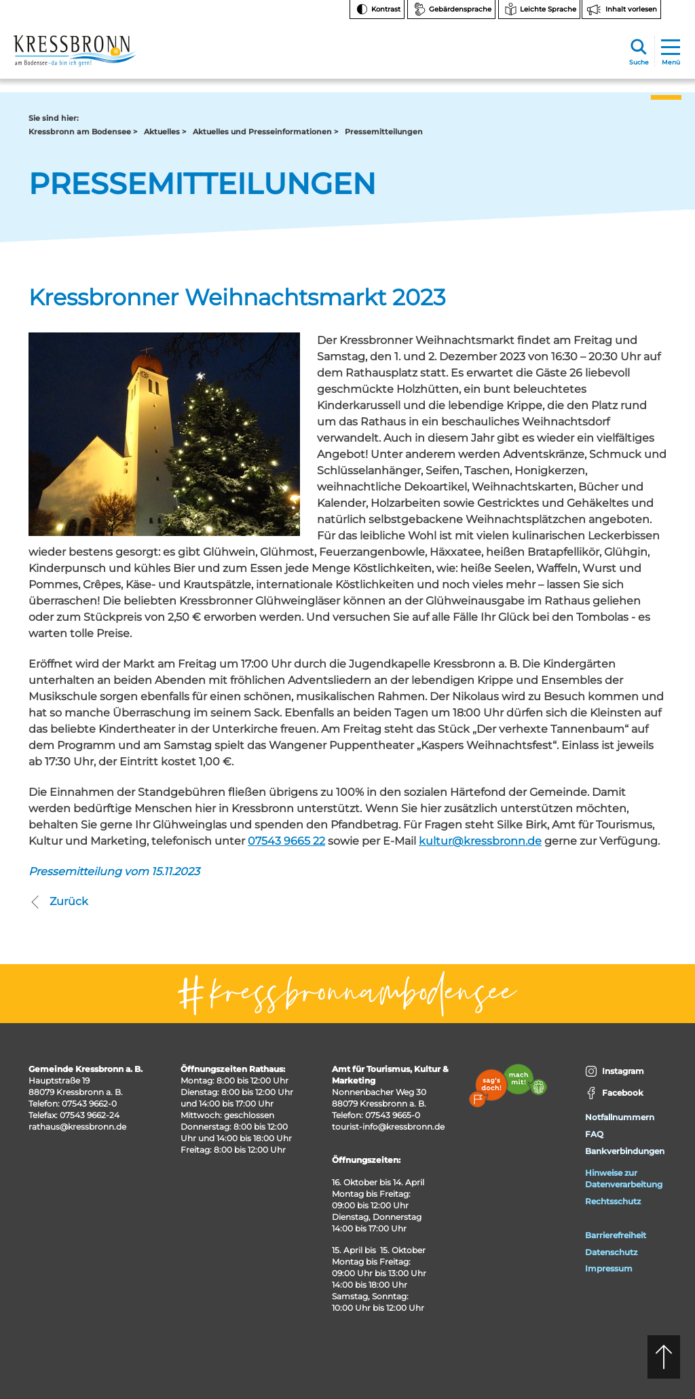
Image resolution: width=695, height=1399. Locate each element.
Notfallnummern (619, 1117)
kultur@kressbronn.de (480, 841)
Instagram (614, 1071)
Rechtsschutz (613, 1201)
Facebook (614, 1093)
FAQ (594, 1134)
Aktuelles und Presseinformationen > (265, 131)
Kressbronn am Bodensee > (83, 131)
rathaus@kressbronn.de (77, 1127)
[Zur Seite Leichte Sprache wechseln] (539, 9)
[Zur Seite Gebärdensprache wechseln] (451, 9)
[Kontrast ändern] (377, 9)
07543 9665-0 (392, 1115)
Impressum (609, 1268)
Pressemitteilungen (384, 131)
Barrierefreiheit (615, 1235)
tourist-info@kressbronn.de (388, 1127)
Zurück (58, 901)
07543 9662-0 (89, 1103)
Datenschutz (611, 1252)
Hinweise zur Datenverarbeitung (623, 1178)
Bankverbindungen (624, 1151)
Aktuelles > (165, 131)
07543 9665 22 (286, 841)
